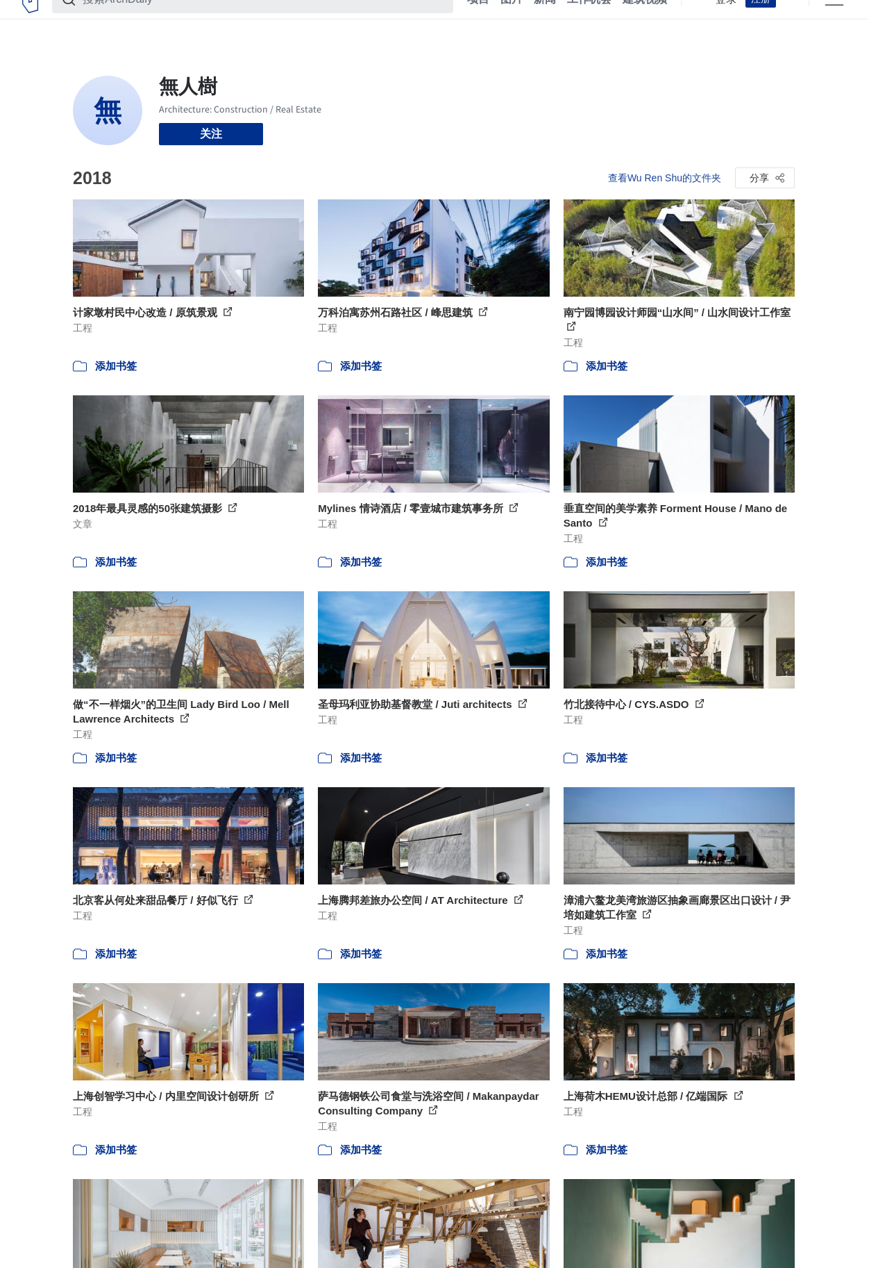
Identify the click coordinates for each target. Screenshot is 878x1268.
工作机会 (589, 19)
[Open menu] (834, 19)
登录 (726, 19)
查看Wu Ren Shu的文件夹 (664, 178)
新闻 (545, 19)
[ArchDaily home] (30, 19)
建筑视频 (645, 19)
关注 (211, 134)
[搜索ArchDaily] (264, 19)
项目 (478, 19)
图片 (511, 19)
